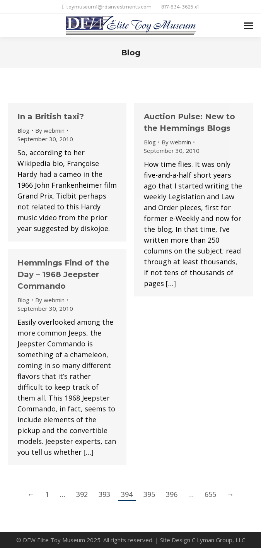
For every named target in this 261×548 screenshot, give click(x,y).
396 (171, 494)
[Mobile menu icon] (248, 25)
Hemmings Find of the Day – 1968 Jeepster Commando (63, 274)
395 (149, 494)
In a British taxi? (50, 116)
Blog (23, 130)
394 (127, 494)
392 (82, 494)
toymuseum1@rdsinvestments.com (107, 6)
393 (104, 494)
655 (210, 494)
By (50, 130)
